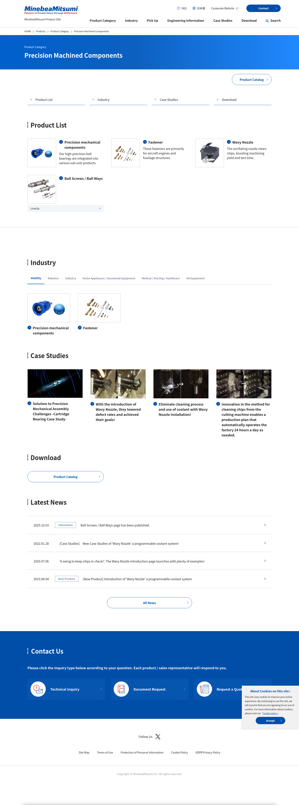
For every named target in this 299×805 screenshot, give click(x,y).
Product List (43, 99)
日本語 (201, 8)
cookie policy (270, 713)
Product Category (103, 20)
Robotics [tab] (53, 278)
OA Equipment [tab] (195, 278)
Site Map (84, 752)
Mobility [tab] (36, 278)
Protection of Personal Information (142, 752)
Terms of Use (105, 752)
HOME (27, 31)
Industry (131, 20)
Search (275, 20)
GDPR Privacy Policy (207, 752)
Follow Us (149, 736)
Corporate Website (225, 8)
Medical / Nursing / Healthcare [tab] (161, 278)
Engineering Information (185, 20)
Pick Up (152, 20)
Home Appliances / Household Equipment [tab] (109, 278)
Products (40, 31)
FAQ (184, 8)
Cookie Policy (179, 752)
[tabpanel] (149, 314)
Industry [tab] (70, 278)
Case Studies (222, 20)
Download (249, 20)
